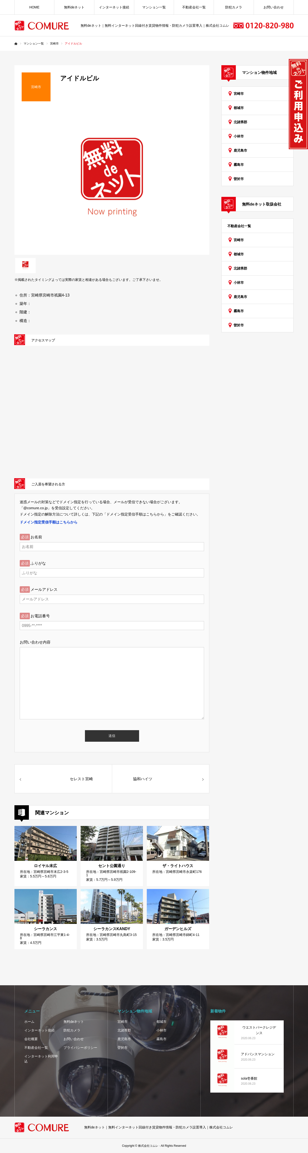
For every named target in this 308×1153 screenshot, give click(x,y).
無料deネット (74, 7)
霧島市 (239, 165)
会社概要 (31, 1039)
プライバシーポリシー (80, 1048)
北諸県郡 (240, 122)
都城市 (239, 108)
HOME (34, 7)
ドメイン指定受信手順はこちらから (48, 522)
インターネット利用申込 (41, 1058)
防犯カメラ (233, 7)
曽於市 (239, 179)
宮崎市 (239, 94)
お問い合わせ (273, 7)
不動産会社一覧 (194, 7)
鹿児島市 (240, 150)
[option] (111, 182)
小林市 (239, 136)
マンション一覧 (154, 7)
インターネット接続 (114, 7)
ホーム (29, 1022)
